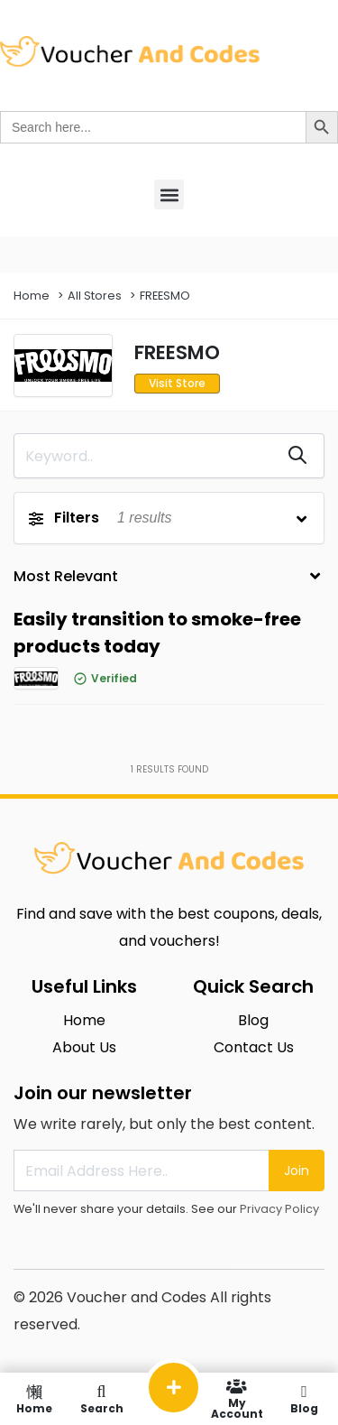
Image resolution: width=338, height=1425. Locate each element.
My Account (236, 1399)
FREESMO (165, 295)
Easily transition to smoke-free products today (157, 632)
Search (101, 1398)
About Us (84, 1047)
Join (296, 1170)
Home (32, 295)
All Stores (95, 295)
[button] (169, 194)
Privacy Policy (279, 1209)
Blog (304, 1398)
